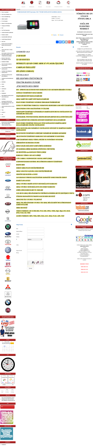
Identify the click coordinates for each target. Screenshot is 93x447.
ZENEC (3, 91)
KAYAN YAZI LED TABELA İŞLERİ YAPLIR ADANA (7, 44)
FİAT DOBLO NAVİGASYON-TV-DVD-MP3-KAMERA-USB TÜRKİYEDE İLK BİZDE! (8, 54)
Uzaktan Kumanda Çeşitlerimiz (7, 32)
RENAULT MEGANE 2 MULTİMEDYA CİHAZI (6, 59)
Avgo (2, 109)
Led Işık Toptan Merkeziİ (6, 39)
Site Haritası (7, 136)
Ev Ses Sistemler (5, 21)
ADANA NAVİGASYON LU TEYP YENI (8, 107)
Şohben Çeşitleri (5, 18)
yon (2, 114)
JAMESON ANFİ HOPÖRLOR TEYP (7, 79)
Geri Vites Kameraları (6, 30)
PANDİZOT (4, 93)
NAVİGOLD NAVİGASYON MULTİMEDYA (7, 75)
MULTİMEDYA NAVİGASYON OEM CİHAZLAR (7, 96)
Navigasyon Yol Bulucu (6, 25)
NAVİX (3, 86)
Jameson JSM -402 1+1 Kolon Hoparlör (7, 50)
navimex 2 (3, 112)
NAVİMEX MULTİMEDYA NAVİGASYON (7, 72)
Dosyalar (40, 6)
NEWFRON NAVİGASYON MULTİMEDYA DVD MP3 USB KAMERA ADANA (7, 103)
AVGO (3, 84)
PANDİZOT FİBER (5, 61)
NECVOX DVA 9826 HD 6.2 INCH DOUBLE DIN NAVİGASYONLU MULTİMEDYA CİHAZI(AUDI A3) (8, 399)
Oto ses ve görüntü (5, 12)
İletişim (68, 6)
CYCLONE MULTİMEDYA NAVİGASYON (7, 68)
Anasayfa (23, 6)
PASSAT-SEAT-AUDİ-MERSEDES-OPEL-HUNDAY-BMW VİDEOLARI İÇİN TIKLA (8, 123)
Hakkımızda (31, 6)
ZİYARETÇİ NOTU (58, 6)
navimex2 (3, 116)
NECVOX (3, 41)
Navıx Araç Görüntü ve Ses (6, 14)
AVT (2, 406)
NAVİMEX (4, 99)
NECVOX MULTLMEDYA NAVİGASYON (7, 65)
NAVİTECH (4, 88)
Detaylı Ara (7, 131)
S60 (2, 47)
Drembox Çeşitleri (5, 34)
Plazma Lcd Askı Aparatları (7, 23)
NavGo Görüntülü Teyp (6, 16)
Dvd (2, 27)
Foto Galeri (48, 6)
